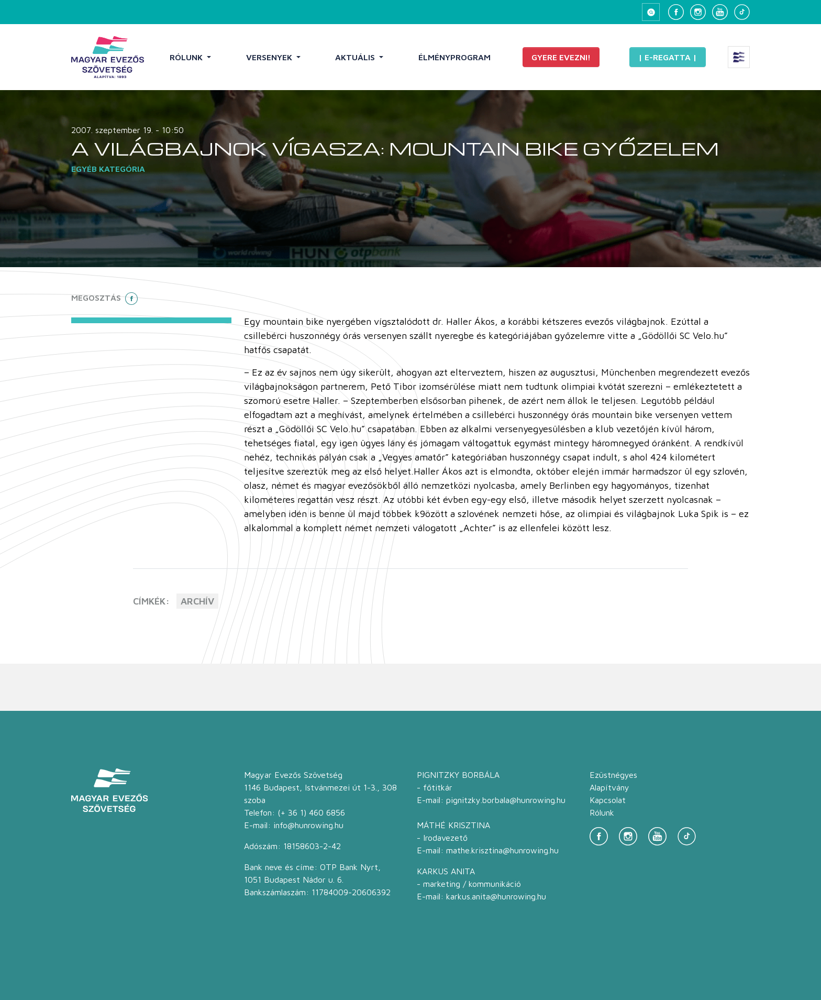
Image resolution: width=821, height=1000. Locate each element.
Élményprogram (454, 57)
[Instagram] (698, 12)
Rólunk (187, 57)
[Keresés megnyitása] (651, 12)
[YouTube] (720, 12)
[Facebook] (676, 12)
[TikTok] (742, 12)
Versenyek (270, 57)
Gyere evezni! (561, 57)
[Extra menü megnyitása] (739, 57)
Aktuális (356, 57)
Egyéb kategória (108, 168)
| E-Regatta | (667, 57)
